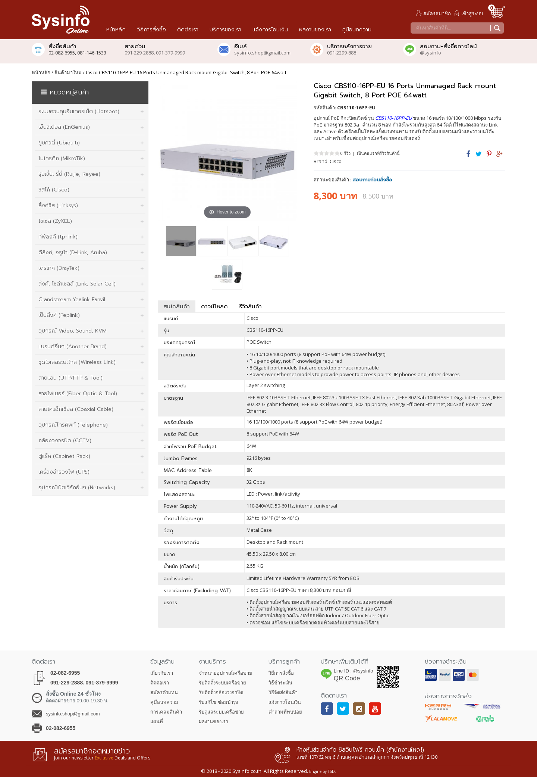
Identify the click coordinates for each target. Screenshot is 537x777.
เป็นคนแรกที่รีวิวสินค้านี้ (378, 153)
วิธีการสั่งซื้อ (281, 673)
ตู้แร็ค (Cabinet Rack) (64, 456)
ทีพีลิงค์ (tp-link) (58, 237)
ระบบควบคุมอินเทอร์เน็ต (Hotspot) (78, 111)
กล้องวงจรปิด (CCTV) (64, 440)
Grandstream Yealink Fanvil (71, 299)
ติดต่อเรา (159, 683)
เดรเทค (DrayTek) (58, 268)
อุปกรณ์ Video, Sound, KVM (72, 331)
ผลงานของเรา (213, 721)
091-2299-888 (341, 52)
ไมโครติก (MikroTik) (61, 158)
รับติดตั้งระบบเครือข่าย (222, 683)
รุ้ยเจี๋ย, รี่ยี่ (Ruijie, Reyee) (69, 174)
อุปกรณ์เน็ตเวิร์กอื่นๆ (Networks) (76, 488)
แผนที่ (156, 721)
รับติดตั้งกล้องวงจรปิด (221, 692)
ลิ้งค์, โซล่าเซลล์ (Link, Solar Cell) (77, 284)
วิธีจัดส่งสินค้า (283, 692)
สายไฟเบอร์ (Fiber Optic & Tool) (77, 393)
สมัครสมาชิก (437, 13)
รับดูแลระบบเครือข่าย (221, 712)
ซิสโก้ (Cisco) (53, 190)
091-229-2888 (139, 52)
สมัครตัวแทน (164, 692)
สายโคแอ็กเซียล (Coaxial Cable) (75, 409)
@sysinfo (430, 52)
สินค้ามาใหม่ (68, 72)
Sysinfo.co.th (246, 771)
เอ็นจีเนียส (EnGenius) (64, 127)
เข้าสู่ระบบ (472, 13)
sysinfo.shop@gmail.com (262, 52)
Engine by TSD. (322, 771)
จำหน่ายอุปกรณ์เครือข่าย (225, 673)
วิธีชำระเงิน (280, 683)
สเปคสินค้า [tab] (176, 306)
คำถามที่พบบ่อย (285, 712)
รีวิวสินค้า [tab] (250, 306)
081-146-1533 (91, 52)
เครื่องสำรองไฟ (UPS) (64, 472)
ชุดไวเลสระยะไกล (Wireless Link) (77, 362)
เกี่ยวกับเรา (161, 673)
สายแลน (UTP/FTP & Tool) (70, 378)
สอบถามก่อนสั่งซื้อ (372, 179)
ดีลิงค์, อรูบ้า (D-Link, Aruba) (72, 252)
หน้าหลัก (41, 72)
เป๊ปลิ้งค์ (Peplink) (59, 315)
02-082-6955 (65, 673)
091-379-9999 (170, 52)
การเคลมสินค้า (166, 712)
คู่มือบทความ (164, 702)
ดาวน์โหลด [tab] (214, 306)
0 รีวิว (345, 153)
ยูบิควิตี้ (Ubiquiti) (59, 143)
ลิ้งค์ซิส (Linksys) (58, 205)
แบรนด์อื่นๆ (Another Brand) (72, 346)
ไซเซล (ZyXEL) (55, 221)
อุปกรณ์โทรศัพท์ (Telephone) (73, 425)
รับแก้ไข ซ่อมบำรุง (218, 702)
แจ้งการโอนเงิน (284, 702)
